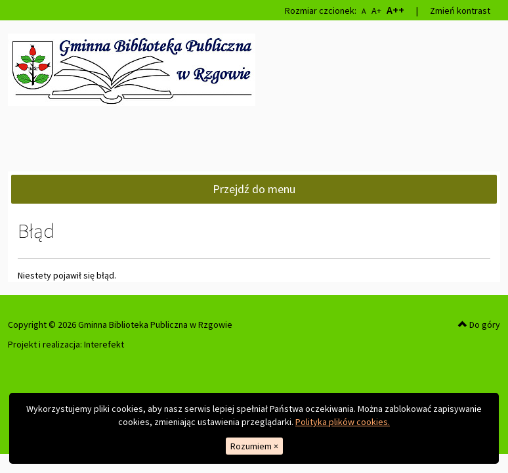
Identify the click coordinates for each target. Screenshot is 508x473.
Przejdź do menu (254, 188)
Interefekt (104, 344)
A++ (395, 9)
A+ (376, 10)
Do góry (479, 324)
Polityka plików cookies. (342, 422)
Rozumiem (254, 446)
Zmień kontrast (460, 10)
